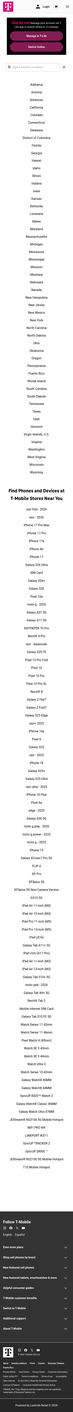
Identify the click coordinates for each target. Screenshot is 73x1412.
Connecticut (36, 122)
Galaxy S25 (36, 747)
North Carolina (36, 328)
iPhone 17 (36, 557)
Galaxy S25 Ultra (36, 779)
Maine (36, 221)
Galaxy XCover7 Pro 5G (36, 858)
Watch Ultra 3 (36, 1064)
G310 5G (36, 898)
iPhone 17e (36, 541)
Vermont (36, 427)
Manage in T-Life (36, 36)
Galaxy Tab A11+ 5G (36, 945)
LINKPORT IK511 (36, 1135)
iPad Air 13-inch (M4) (36, 914)
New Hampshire (37, 297)
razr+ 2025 (36, 723)
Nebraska (36, 282)
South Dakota (36, 396)
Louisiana (36, 214)
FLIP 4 (36, 866)
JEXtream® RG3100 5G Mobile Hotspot (36, 1120)
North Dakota (36, 335)
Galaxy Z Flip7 (36, 699)
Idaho (36, 168)
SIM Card (36, 573)
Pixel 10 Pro (36, 676)
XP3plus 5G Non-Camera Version (36, 890)
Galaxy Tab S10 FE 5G (36, 1016)
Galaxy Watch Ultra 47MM (36, 1112)
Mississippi (36, 259)
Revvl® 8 (36, 692)
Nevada (36, 290)
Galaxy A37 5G (36, 612)
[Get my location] (64, 67)
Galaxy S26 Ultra (36, 565)
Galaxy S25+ (36, 771)
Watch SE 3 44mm (36, 1056)
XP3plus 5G (37, 882)
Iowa (36, 191)
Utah (36, 419)
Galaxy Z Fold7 (36, 707)
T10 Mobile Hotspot (36, 1167)
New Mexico (36, 312)
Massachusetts (36, 237)
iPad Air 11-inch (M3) (36, 961)
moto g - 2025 (36, 842)
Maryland (36, 229)
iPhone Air (37, 549)
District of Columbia (36, 138)
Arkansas (36, 100)
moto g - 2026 (36, 604)
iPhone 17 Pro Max (36, 525)
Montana (36, 275)
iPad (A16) (36, 937)
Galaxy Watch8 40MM (36, 1080)
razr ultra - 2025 (36, 787)
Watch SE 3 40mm (36, 1048)
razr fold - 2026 (36, 509)
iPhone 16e (36, 731)
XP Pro (36, 874)
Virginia (36, 442)
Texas (36, 411)
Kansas (36, 199)
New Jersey (36, 305)
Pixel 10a (36, 596)
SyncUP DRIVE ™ (36, 1151)
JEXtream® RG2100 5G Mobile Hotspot (36, 1159)
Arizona (36, 92)
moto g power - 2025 (36, 834)
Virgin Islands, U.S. (36, 434)
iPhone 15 (36, 850)
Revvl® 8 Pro (36, 636)
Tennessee (36, 404)
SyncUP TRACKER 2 (36, 1143)
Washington (36, 449)
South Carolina (36, 389)
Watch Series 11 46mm (36, 1032)
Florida (36, 145)
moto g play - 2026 (36, 826)
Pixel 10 (36, 668)
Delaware (36, 130)
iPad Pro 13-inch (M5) (36, 929)
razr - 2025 (36, 755)
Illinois (36, 176)
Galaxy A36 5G (36, 818)
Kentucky (36, 206)
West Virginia (36, 457)
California (36, 107)
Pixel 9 (36, 739)
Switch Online (36, 47)
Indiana (36, 183)
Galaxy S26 (36, 588)
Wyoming (36, 472)
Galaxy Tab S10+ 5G (36, 977)
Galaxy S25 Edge (36, 715)
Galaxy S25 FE (36, 652)
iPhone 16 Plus (36, 795)
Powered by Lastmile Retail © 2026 (36, 1405)
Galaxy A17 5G (36, 620)
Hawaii (36, 160)
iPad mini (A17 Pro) (36, 953)
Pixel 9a (36, 803)
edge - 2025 (36, 810)
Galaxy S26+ (36, 581)
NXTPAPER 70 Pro (36, 628)
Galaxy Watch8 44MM (36, 1088)
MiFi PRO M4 (36, 1127)
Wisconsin (36, 465)
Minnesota (36, 252)
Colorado (36, 115)
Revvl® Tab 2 (37, 1001)
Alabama (36, 85)
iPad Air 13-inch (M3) (36, 969)
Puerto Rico (36, 373)
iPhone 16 (36, 763)
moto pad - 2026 (36, 985)
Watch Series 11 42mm (36, 1024)
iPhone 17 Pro (36, 533)
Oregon (37, 358)
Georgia (36, 153)
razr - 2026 (36, 517)
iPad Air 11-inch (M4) (36, 905)
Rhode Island (36, 381)
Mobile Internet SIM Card (37, 1009)
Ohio (36, 343)
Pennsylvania (36, 366)
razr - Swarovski (36, 644)
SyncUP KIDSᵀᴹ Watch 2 (36, 1096)
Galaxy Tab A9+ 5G (36, 993)
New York (36, 320)
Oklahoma (36, 351)
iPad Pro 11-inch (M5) (36, 921)
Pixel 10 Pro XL (36, 684)
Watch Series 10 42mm (36, 1072)
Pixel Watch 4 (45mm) (36, 1040)
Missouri (37, 267)
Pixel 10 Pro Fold (36, 660)
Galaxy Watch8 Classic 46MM (36, 1104)
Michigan (36, 244)
